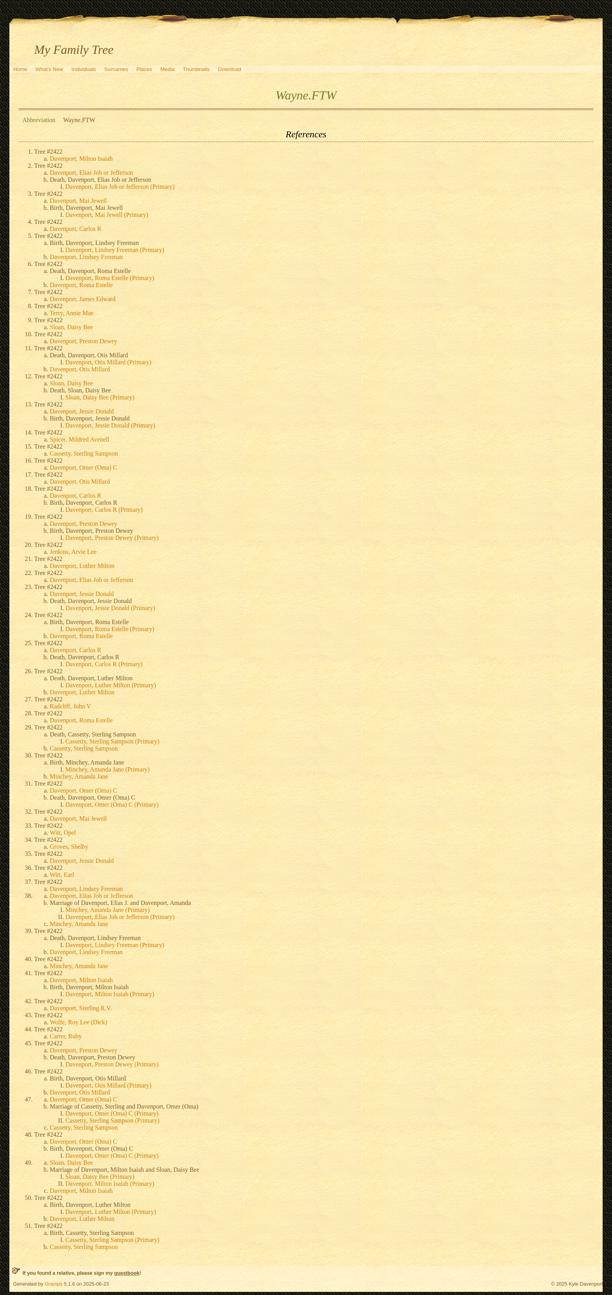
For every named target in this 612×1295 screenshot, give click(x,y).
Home (20, 69)
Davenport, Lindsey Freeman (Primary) (115, 250)
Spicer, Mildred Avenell (79, 439)
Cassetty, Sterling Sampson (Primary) (113, 741)
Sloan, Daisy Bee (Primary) (100, 397)
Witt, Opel (63, 832)
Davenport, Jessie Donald (82, 411)
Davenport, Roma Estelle (81, 285)
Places (144, 69)
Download (229, 69)
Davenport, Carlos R (75, 228)
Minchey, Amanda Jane (79, 776)
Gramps (54, 1284)
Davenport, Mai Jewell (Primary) (107, 214)
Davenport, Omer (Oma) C (83, 467)
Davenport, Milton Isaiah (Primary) (110, 994)
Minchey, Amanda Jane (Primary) (108, 769)
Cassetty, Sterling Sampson (84, 453)
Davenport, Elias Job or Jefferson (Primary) (120, 186)
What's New (49, 69)
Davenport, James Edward (83, 299)
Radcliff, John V (70, 706)
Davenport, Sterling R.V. (81, 1008)
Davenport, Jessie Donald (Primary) (110, 425)
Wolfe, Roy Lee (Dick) (78, 1022)
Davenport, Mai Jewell (78, 200)
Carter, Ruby (66, 1036)
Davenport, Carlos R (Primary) (104, 509)
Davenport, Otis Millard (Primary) (108, 362)
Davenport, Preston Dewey (83, 341)
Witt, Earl (62, 874)
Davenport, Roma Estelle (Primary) (110, 278)
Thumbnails (196, 69)
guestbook (126, 1273)
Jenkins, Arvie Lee (73, 551)
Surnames (116, 69)
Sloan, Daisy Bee (71, 327)
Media (167, 69)
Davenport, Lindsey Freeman (86, 257)
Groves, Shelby (69, 846)
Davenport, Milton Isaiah (81, 158)
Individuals (83, 69)
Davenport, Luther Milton (82, 565)
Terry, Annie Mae (72, 313)
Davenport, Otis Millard (80, 369)
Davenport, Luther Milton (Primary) (111, 685)
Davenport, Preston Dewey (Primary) (112, 537)
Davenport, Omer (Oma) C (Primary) (112, 804)
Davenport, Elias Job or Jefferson (91, 172)
